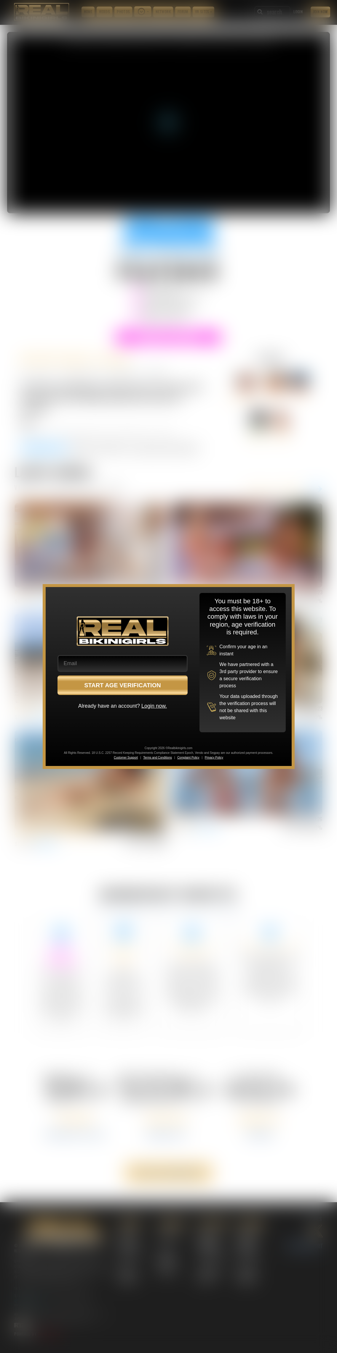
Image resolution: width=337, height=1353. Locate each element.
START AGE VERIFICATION (122, 685)
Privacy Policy (214, 757)
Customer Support (126, 757)
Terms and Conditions (157, 757)
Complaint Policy (188, 757)
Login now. (154, 706)
